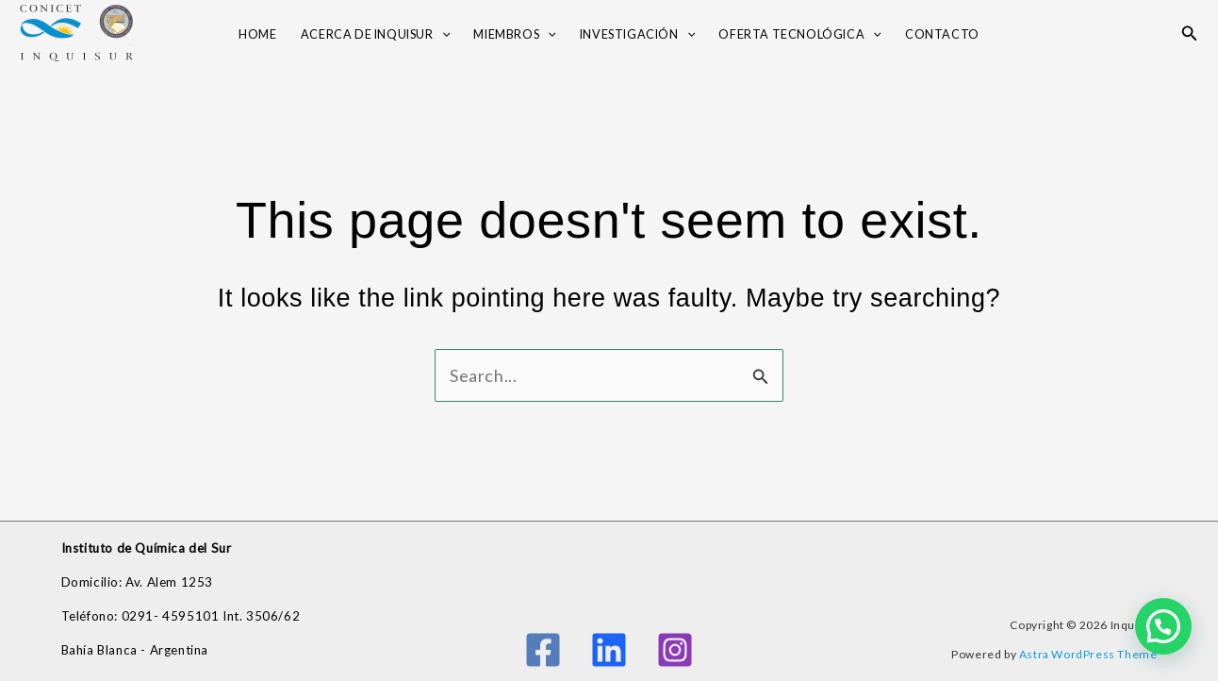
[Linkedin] (609, 650)
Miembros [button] (514, 35)
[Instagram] (675, 650)
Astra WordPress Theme (1088, 654)
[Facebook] (543, 650)
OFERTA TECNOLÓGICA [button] (799, 35)
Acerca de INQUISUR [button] (375, 35)
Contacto (942, 34)
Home (257, 34)
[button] (442, 35)
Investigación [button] (637, 35)
